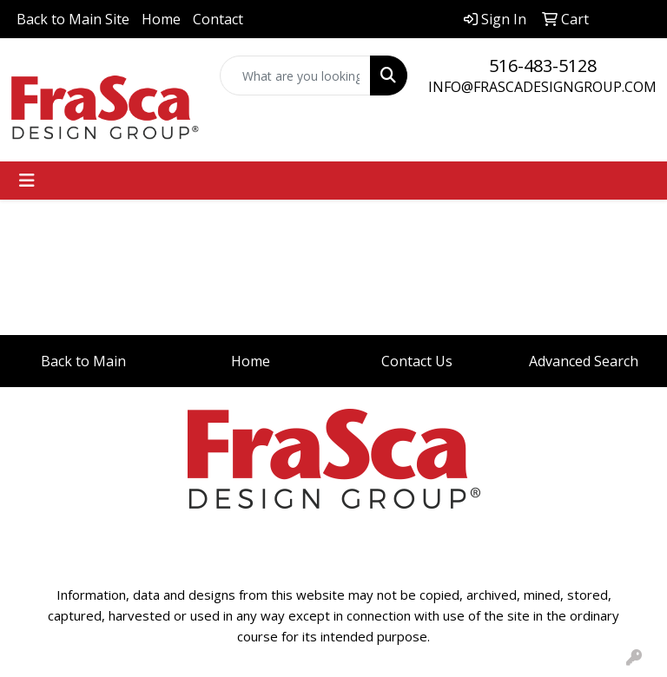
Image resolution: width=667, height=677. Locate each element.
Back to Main (83, 361)
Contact (218, 19)
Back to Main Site (73, 19)
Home (161, 19)
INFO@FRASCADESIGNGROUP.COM (542, 86)
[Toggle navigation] (27, 180)
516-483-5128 (543, 65)
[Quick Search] (296, 75)
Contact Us (416, 361)
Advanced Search (583, 361)
